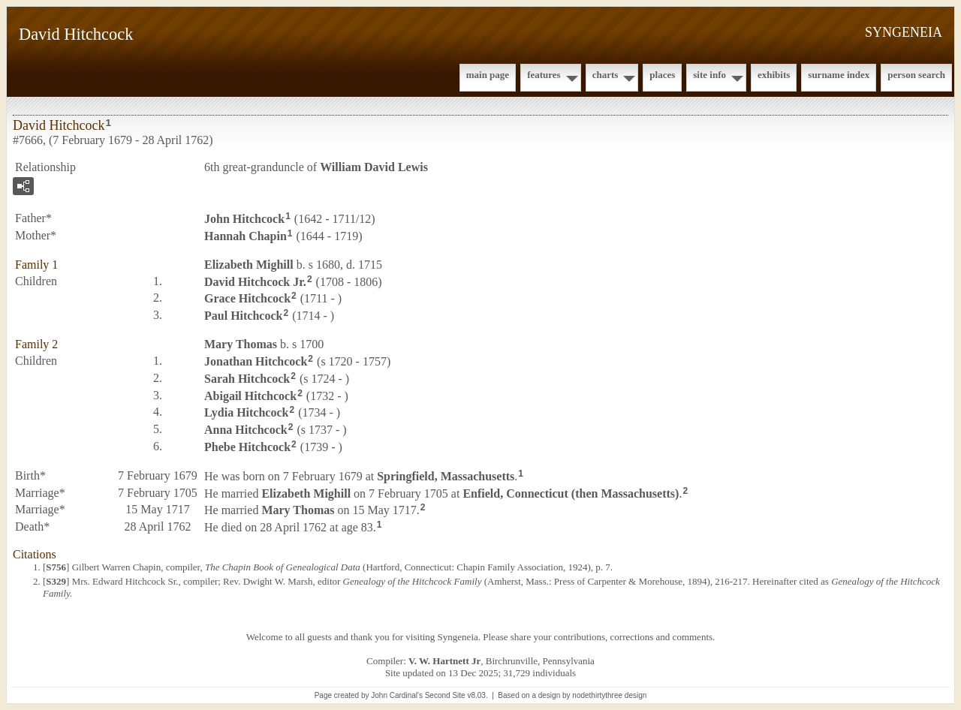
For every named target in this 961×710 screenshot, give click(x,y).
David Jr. (255, 281)
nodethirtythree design (609, 695)
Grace (247, 298)
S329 (56, 581)
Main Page (487, 74)
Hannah (245, 236)
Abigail (250, 395)
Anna (246, 429)
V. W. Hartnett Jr (444, 660)
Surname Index (838, 74)
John (244, 218)
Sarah (247, 378)
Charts (605, 74)
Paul (243, 315)
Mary (240, 344)
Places (662, 74)
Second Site (445, 695)
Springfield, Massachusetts (445, 476)
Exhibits (774, 74)
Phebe (247, 447)
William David (374, 167)
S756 (56, 567)
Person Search (916, 74)
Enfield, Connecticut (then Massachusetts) (570, 492)
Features (544, 74)
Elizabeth (249, 264)
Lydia (246, 412)
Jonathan (255, 361)
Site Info (709, 74)
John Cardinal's (397, 695)
